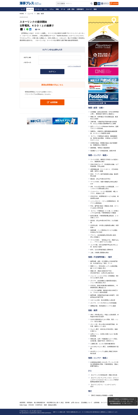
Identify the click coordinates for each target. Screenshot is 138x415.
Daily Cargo (23, 405)
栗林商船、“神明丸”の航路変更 (100, 148)
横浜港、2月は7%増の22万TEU (100, 179)
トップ (23, 9)
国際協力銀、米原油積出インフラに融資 (103, 306)
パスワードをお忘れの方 (74, 66)
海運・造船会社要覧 (50, 405)
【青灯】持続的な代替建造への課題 (101, 395)
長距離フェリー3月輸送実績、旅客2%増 (103, 151)
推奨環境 (22, 402)
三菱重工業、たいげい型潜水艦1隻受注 (102, 343)
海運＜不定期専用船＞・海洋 (100, 257)
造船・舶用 (92, 310)
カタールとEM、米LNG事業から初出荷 (102, 300)
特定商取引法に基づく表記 (55, 402)
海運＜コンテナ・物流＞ (98, 155)
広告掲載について (86, 402)
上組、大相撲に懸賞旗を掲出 (99, 252)
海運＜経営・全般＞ (96, 108)
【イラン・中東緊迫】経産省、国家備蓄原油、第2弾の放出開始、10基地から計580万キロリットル (104, 138)
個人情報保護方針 (115, 403)
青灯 (90, 391)
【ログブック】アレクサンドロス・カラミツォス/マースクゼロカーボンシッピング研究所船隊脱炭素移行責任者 (104, 380)
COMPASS (38, 405)
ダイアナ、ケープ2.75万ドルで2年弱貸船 (103, 303)
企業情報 (96, 402)
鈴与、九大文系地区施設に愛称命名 (101, 249)
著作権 (67, 402)
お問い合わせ (75, 402)
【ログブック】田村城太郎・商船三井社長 (103, 375)
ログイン (52, 72)
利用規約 (29, 402)
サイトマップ (105, 402)
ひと (90, 371)
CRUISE (31, 405)
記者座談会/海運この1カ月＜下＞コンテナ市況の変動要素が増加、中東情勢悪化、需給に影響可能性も (104, 364)
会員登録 (115, 3)
